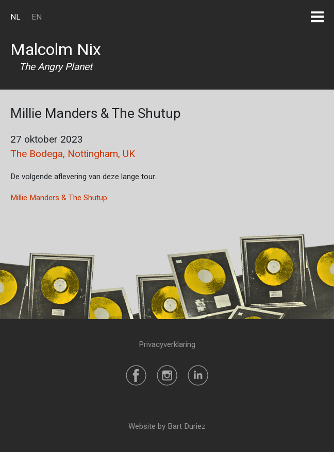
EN (36, 17)
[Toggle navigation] (317, 16)
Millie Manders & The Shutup (58, 197)
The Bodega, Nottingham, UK (72, 154)
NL (15, 17)
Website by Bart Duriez (167, 426)
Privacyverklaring (167, 344)
